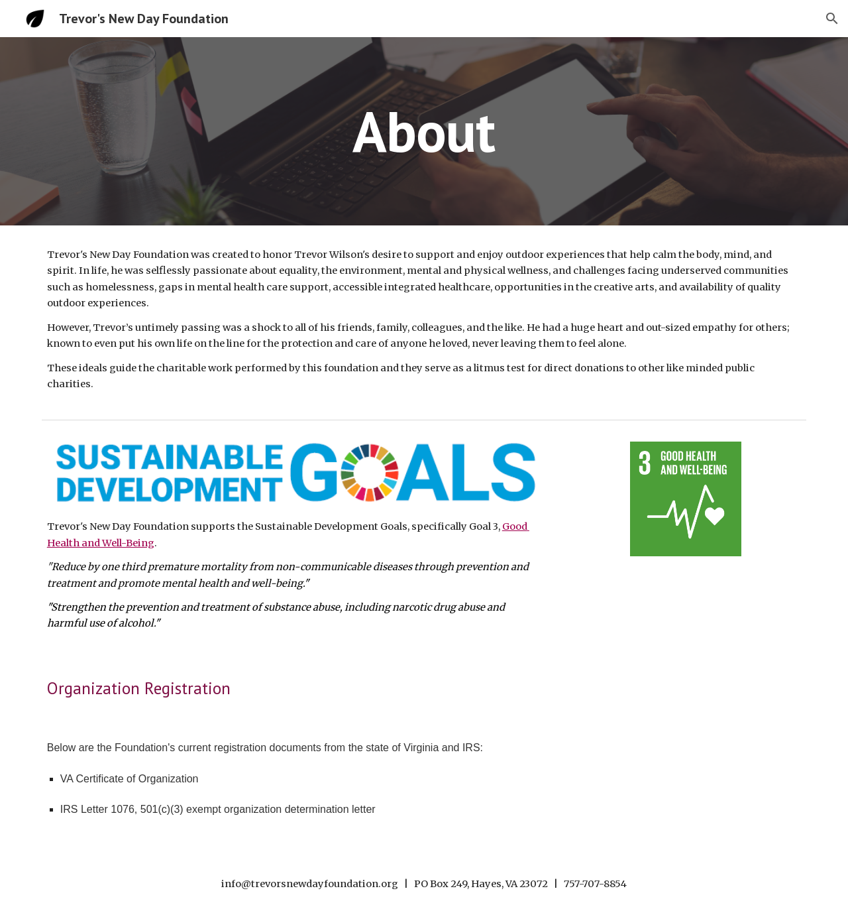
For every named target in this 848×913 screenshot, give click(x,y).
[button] (832, 18)
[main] (424, 130)
